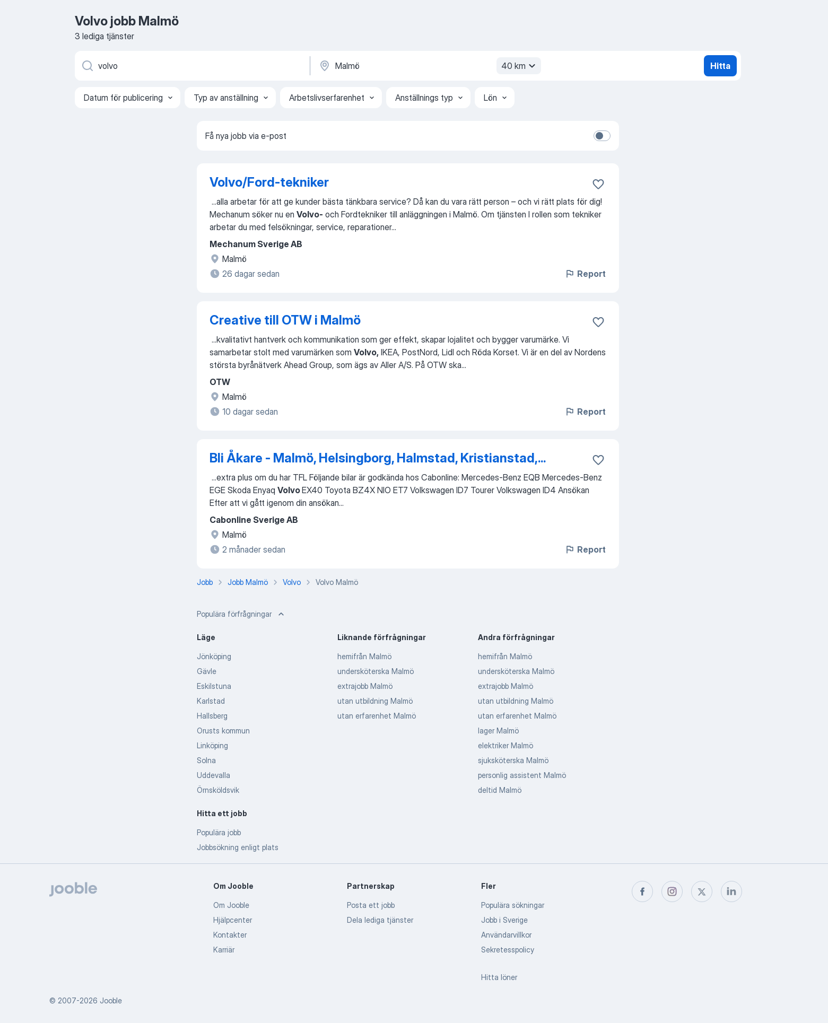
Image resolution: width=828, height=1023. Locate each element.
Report (585, 273)
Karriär (223, 949)
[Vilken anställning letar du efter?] (191, 66)
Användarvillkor (506, 934)
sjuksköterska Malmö (513, 760)
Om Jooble (231, 905)
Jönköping (214, 656)
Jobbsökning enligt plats (237, 847)
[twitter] (701, 891)
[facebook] (642, 891)
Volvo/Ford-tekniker (269, 182)
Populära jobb (219, 832)
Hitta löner (499, 977)
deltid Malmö (499, 789)
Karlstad (211, 700)
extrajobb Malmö (365, 685)
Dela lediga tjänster (380, 919)
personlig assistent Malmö (522, 775)
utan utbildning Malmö (375, 700)
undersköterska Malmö (375, 671)
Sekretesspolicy (507, 949)
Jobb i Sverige (504, 919)
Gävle (206, 671)
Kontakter (230, 934)
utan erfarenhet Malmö (376, 715)
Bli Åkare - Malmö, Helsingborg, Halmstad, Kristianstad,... (378, 458)
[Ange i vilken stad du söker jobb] (428, 66)
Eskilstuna (214, 685)
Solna (206, 760)
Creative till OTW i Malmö (285, 320)
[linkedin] (731, 891)
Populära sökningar (512, 905)
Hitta (720, 65)
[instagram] (672, 891)
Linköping (212, 745)
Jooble (111, 1000)
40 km (519, 65)
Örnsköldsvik (218, 789)
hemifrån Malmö (364, 656)
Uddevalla (213, 775)
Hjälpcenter (232, 919)
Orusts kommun (223, 730)
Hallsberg (212, 715)
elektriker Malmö (505, 745)
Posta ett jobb (371, 905)
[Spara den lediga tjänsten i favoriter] (598, 184)
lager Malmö (498, 730)
